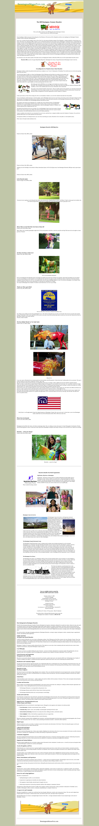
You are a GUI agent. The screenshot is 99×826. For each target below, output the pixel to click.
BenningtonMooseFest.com (31, 4)
